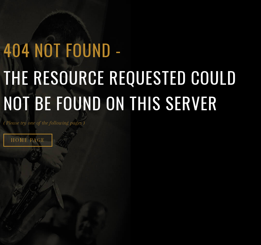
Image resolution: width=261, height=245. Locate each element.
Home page (28, 140)
